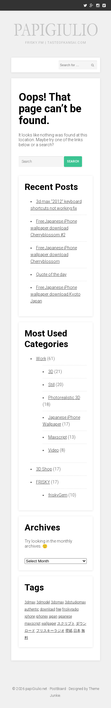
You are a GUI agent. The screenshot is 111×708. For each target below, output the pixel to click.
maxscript (33, 623)
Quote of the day (51, 274)
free (58, 609)
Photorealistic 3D (64, 397)
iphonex (42, 616)
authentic (32, 609)
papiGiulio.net (36, 689)
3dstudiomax (75, 602)
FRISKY (43, 482)
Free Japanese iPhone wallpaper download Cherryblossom (53, 254)
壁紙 (69, 631)
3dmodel (43, 602)
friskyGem (57, 495)
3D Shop (44, 469)
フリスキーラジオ (50, 631)
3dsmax (57, 602)
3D (50, 371)
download (47, 609)
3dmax (30, 602)
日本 (77, 631)
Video (53, 450)
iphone (30, 616)
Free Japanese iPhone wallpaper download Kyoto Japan (55, 294)
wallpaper (48, 623)
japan (53, 616)
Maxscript (57, 437)
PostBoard (58, 689)
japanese (65, 616)
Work (41, 358)
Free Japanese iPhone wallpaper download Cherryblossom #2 (53, 228)
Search (73, 161)
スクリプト (66, 623)
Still (51, 384)
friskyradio (70, 609)
